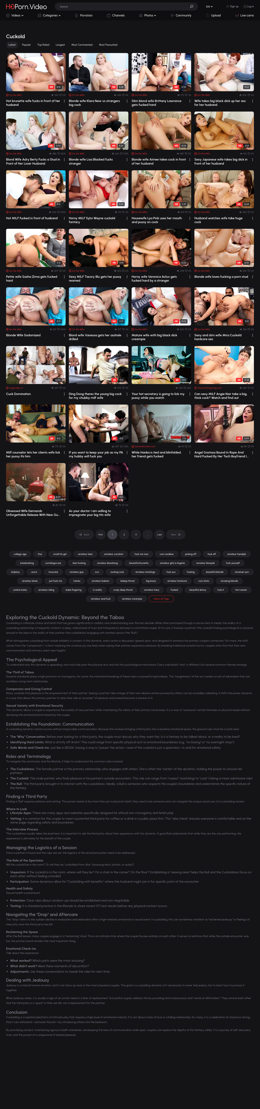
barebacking (27, 563)
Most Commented (82, 44)
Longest (60, 44)
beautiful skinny (197, 589)
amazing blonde (229, 580)
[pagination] (84, 534)
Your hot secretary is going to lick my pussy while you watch (158, 396)
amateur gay (77, 572)
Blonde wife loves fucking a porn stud (221, 277)
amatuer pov (242, 572)
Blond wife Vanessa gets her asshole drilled (95, 337)
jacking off (190, 554)
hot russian (241, 589)
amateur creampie (132, 598)
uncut (34, 572)
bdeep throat (127, 580)
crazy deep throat (123, 589)
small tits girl (60, 554)
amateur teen (85, 554)
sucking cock (117, 572)
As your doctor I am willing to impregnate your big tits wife (90, 513)
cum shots (203, 580)
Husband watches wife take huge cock (218, 220)
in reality (97, 589)
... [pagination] (147, 534)
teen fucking (79, 563)
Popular (26, 44)
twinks (76, 580)
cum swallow (167, 554)
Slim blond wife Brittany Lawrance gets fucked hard (156, 103)
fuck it (221, 589)
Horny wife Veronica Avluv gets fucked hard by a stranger (154, 278)
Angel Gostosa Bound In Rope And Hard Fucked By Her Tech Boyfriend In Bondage (221, 454)
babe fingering (73, 589)
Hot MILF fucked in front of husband (32, 218)
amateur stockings (145, 572)
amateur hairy (151, 589)
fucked (174, 589)
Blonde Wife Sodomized (23, 335)
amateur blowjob (205, 563)
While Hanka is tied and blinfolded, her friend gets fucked (156, 454)
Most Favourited (108, 44)
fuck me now (141, 554)
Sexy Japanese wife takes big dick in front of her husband (220, 161)
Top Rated (43, 44)
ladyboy (15, 572)
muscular (53, 572)
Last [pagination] (159, 534)
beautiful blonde (214, 572)
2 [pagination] (124, 534)
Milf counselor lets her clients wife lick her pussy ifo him (33, 454)
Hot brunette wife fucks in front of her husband (33, 103)
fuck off (212, 554)
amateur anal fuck (100, 598)
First (101, 534)
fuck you (171, 572)
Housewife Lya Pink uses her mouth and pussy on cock (157, 220)
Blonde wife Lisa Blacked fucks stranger (91, 161)
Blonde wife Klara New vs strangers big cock (94, 103)
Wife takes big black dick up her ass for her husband (220, 103)
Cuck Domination (18, 394)
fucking (191, 572)
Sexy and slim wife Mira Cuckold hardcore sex (218, 337)
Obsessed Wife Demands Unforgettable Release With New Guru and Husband (33, 513)
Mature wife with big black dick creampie (154, 337)
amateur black (30, 580)
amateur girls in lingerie (172, 563)
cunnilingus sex (53, 563)
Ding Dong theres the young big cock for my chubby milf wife (95, 396)
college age (20, 554)
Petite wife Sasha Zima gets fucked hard (31, 278)
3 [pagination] (135, 534)
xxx (97, 572)
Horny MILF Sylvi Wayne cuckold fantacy (92, 220)
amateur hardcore (177, 580)
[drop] (64, 101)
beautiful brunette (138, 563)
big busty (151, 580)
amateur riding (46, 589)
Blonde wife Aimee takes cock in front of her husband (159, 161)
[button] (193, 6)
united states (20, 589)
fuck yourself (233, 563)
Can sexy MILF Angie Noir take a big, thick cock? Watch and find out (220, 396)
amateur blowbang (107, 563)
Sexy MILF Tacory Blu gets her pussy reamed (95, 278)
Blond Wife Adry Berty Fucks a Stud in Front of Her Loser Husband (33, 161)
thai (40, 554)
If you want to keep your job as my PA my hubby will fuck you (96, 454)
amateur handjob (236, 554)
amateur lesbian (100, 580)
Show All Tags (161, 598)
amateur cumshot (113, 554)
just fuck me (55, 580)
